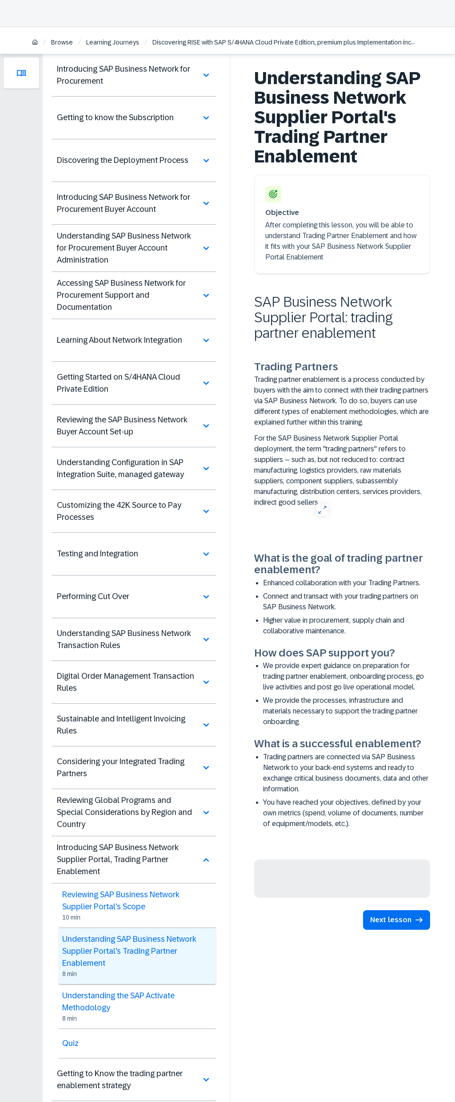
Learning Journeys (112, 42)
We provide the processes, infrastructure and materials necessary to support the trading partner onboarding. (340, 711)
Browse (62, 42)
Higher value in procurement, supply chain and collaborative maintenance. (333, 625)
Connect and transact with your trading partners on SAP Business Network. (340, 601)
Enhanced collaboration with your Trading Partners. (341, 583)
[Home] (35, 43)
